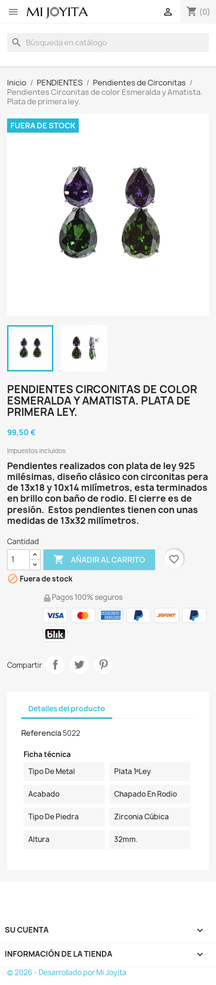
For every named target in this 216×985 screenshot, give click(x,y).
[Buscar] (108, 42)
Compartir (55, 664)
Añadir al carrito (99, 560)
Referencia (41, 733)
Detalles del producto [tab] (66, 709)
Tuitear (79, 664)
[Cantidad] (18, 559)
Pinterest (103, 664)
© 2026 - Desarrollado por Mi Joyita (66, 972)
